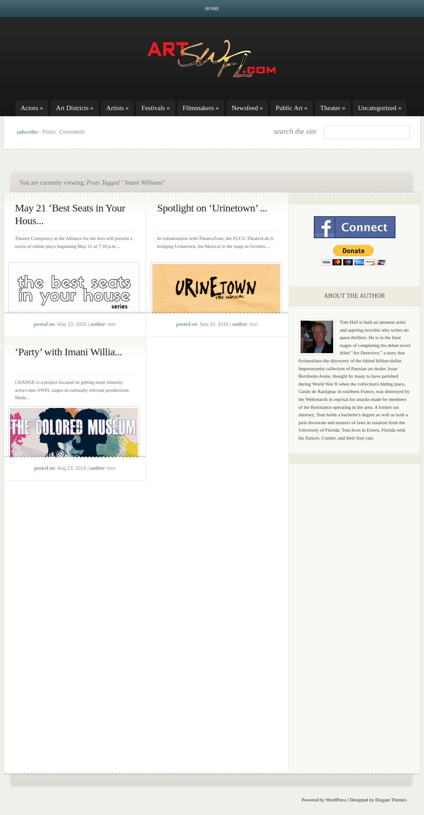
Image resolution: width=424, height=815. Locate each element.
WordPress (336, 799)
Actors (32, 107)
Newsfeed (247, 107)
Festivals (155, 107)
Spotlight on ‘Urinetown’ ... (212, 208)
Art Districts (74, 107)
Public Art (292, 107)
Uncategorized (380, 107)
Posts (49, 132)
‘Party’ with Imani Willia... (68, 351)
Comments (72, 132)
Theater (332, 107)
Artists (117, 107)
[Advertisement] (354, 607)
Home (212, 8)
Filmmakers (201, 107)
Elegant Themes (390, 799)
